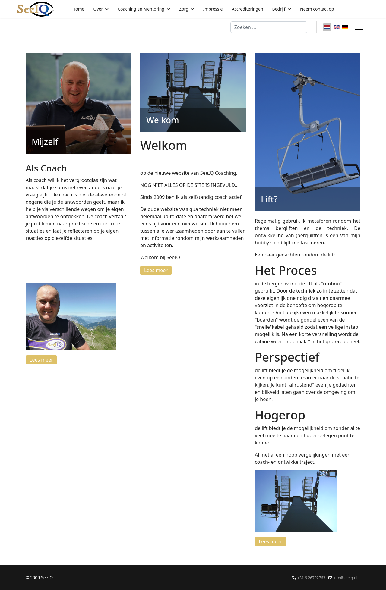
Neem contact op (317, 9)
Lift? (269, 199)
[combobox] (268, 27)
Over (98, 9)
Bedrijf (278, 9)
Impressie (213, 9)
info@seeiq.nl (345, 577)
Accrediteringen (247, 9)
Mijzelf (45, 141)
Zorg (183, 9)
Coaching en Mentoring (141, 9)
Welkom (162, 120)
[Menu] (359, 27)
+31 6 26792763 (311, 577)
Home (78, 9)
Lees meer (41, 359)
